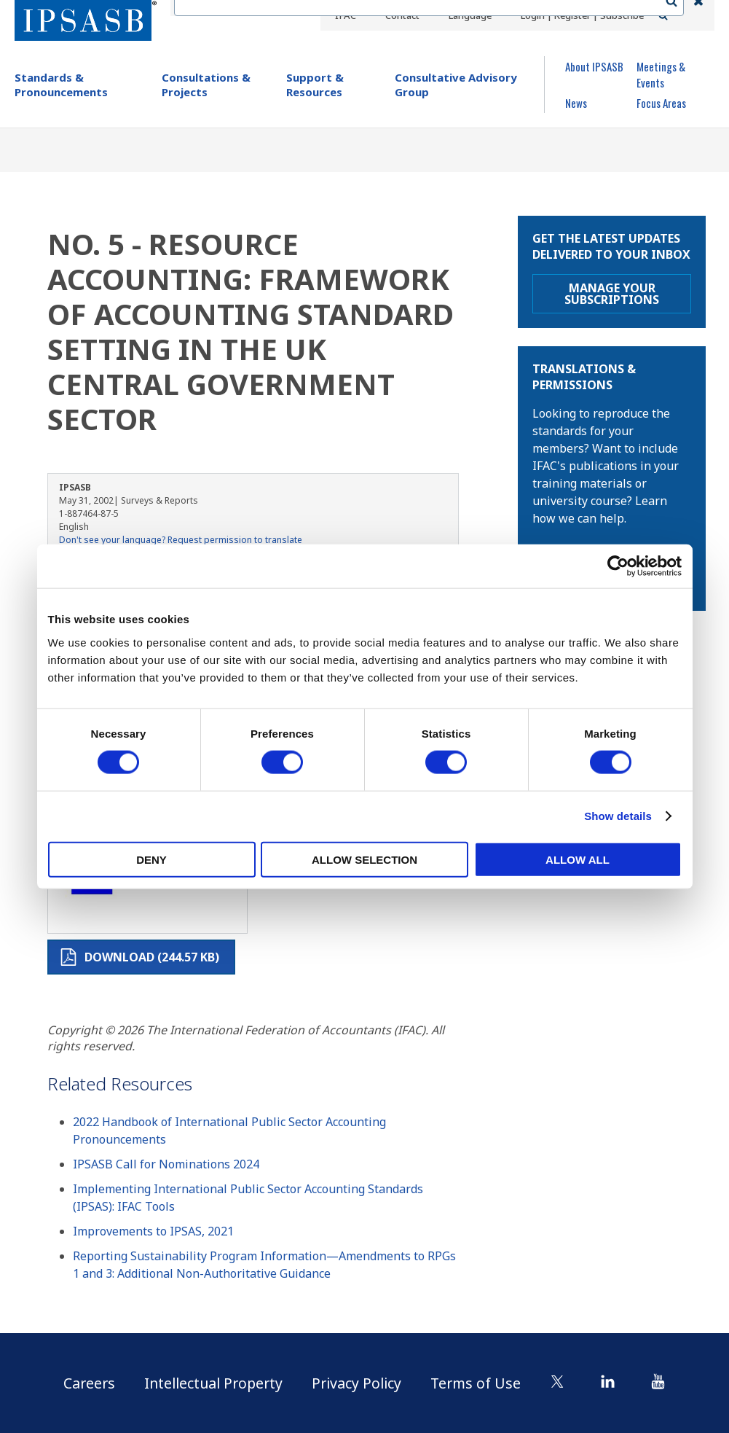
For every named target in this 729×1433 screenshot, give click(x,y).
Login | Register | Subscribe (581, 15)
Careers (84, 1383)
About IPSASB (594, 66)
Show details (618, 816)
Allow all (577, 859)
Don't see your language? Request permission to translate (180, 540)
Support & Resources (315, 84)
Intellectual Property (212, 1383)
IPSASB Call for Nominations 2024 (166, 1164)
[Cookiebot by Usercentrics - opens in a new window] (618, 566)
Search (678, 15)
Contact (401, 15)
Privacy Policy (359, 1383)
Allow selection (364, 859)
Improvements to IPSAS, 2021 (153, 1231)
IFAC (345, 15)
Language (468, 15)
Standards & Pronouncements (61, 84)
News (576, 103)
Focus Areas (661, 103)
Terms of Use (481, 1383)
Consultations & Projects (206, 84)
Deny (151, 859)
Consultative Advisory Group (456, 84)
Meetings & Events (661, 74)
